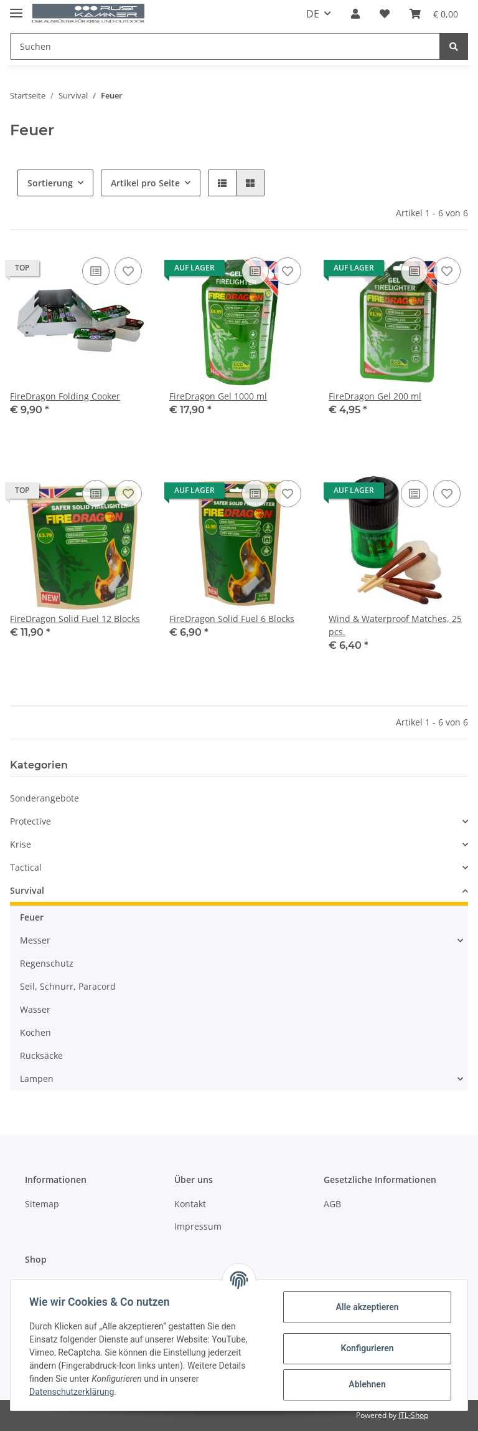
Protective (30, 821)
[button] (355, 13)
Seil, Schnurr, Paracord (68, 986)
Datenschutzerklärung (72, 1392)
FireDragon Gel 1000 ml (218, 396)
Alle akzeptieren (365, 1307)
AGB (332, 1204)
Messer (35, 940)
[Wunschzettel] (385, 13)
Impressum (198, 1226)
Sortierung (50, 183)
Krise (20, 844)
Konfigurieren (365, 1348)
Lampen (37, 1078)
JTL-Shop (413, 1415)
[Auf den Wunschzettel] (128, 271)
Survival (27, 890)
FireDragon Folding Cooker (65, 396)
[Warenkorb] (434, 13)
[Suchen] (225, 46)
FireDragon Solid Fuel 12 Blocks (75, 619)
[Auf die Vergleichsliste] (96, 271)
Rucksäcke (41, 1055)
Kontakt (190, 1204)
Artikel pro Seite (145, 183)
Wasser (35, 1009)
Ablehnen (365, 1384)
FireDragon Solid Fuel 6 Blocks (231, 619)
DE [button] (312, 14)
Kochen (35, 1032)
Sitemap (42, 1204)
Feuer (32, 917)
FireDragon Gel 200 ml (375, 396)
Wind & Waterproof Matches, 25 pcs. (395, 625)
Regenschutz (46, 963)
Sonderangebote (44, 798)
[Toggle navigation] (16, 8)
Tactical (26, 867)
